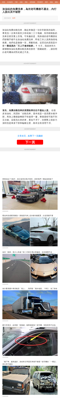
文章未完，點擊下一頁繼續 (30, 136)
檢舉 (13, 18)
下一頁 (30, 142)
